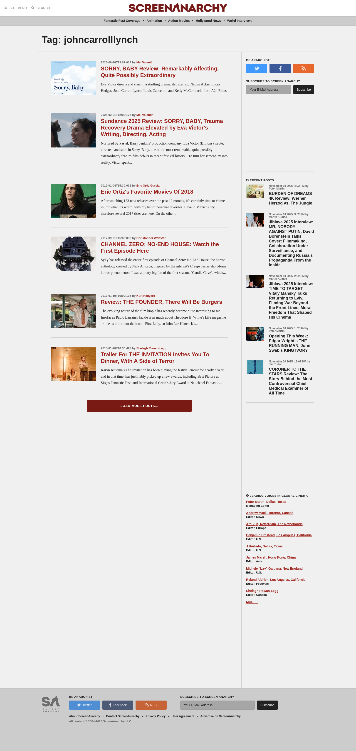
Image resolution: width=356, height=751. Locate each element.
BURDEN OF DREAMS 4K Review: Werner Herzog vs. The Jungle (290, 198)
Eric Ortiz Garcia (148, 185)
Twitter (84, 705)
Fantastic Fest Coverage (122, 20)
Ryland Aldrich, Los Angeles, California (275, 579)
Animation (154, 20)
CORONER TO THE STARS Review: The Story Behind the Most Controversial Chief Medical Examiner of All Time (290, 381)
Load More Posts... (139, 406)
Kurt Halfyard (145, 295)
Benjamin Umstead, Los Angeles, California (279, 535)
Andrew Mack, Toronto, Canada (269, 513)
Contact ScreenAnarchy (122, 716)
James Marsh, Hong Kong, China (271, 557)
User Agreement (183, 716)
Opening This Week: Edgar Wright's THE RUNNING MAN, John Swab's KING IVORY (289, 343)
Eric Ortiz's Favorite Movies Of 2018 (147, 192)
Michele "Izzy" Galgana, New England (274, 568)
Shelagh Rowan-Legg (151, 348)
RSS (151, 705)
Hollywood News (208, 20)
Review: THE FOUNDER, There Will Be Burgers (161, 302)
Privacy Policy (156, 716)
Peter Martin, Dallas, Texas (266, 502)
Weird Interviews (239, 20)
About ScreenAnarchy (84, 716)
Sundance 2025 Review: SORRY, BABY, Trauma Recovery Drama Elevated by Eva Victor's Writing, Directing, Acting (162, 127)
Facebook (118, 705)
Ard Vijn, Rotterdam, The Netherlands (274, 524)
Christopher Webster (151, 238)
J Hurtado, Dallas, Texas (264, 546)
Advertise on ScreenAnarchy (220, 716)
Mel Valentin (144, 62)
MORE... (252, 602)
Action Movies (179, 20)
